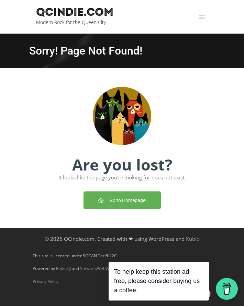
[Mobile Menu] (202, 17)
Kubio (193, 238)
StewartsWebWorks (99, 268)
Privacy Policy (45, 281)
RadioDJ (63, 268)
